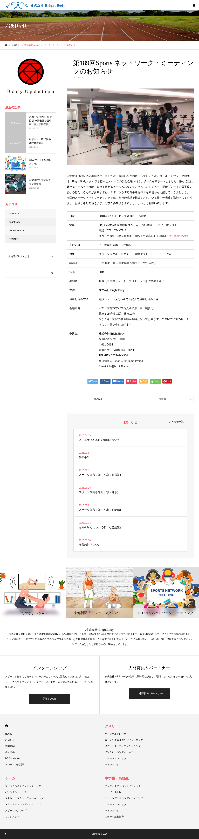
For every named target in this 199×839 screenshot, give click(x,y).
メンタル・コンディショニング (121, 752)
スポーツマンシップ (115, 758)
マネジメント (112, 764)
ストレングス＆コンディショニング (124, 740)
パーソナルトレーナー (117, 733)
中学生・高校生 (117, 778)
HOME (6, 725)
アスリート (113, 726)
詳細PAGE (49, 698)
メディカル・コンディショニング (123, 746)
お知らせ (10, 740)
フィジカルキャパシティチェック (23, 786)
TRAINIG (13, 239)
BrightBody (14, 222)
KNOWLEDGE (16, 230)
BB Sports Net (12, 758)
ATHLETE (14, 213)
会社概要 (10, 752)
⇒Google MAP (178, 235)
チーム (10, 778)
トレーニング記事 (14, 764)
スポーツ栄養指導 (114, 816)
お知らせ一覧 (176, 421)
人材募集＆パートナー (149, 693)
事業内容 (10, 746)
